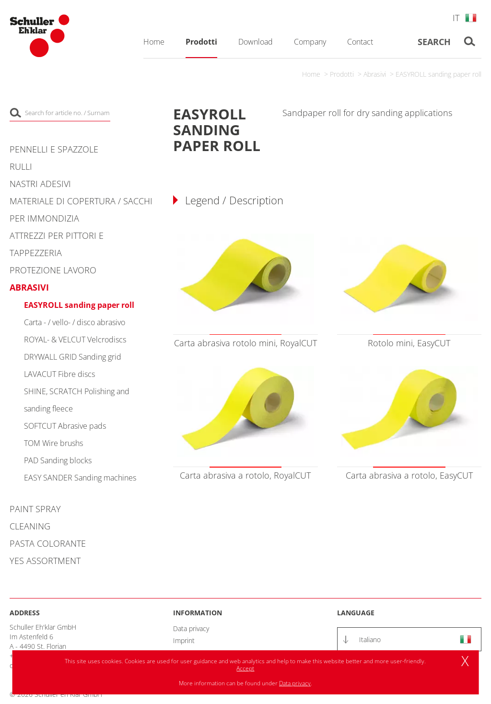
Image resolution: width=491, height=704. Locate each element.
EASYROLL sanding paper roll (438, 74)
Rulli (21, 166)
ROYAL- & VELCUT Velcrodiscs (75, 339)
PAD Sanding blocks (58, 460)
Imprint (184, 640)
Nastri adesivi (40, 183)
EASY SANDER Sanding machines (80, 477)
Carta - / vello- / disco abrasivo (74, 322)
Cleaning (30, 526)
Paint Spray (35, 509)
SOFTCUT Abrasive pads (65, 426)
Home (311, 74)
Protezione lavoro (53, 270)
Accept (245, 668)
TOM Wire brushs (53, 443)
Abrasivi (374, 74)
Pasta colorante (48, 543)
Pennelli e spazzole (54, 149)
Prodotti (342, 74)
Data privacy (191, 628)
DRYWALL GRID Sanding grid (72, 357)
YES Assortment (45, 560)
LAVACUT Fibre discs (59, 374)
